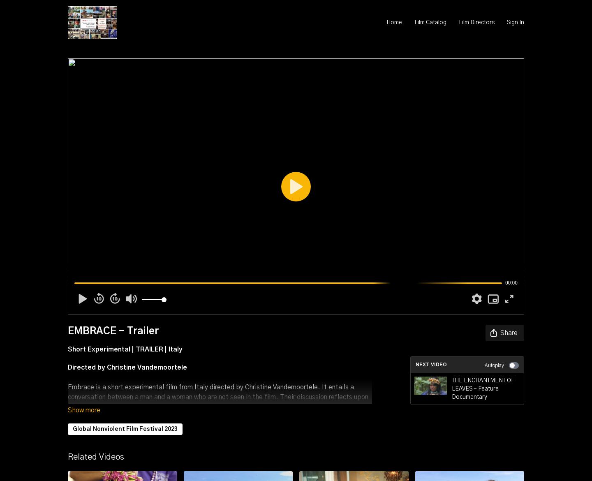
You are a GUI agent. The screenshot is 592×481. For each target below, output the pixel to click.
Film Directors (477, 22)
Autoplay (502, 365)
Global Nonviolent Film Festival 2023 (125, 429)
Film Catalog (430, 22)
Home (394, 22)
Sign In (515, 22)
